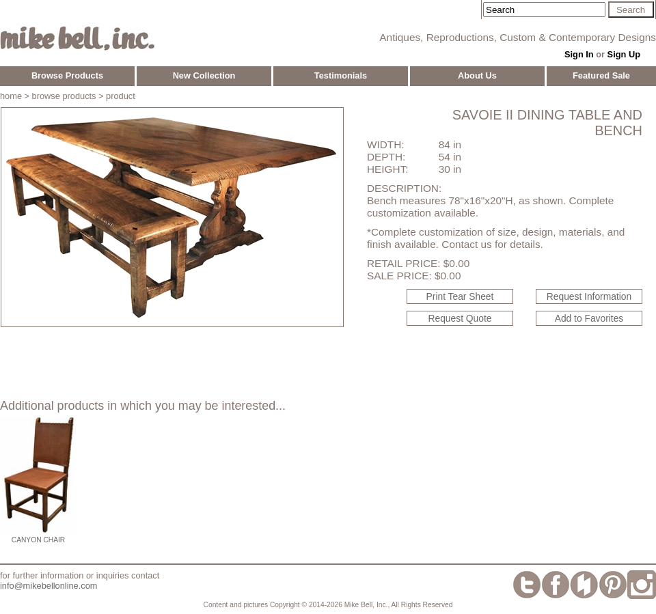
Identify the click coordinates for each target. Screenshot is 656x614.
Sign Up (623, 54)
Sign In (579, 54)
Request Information (589, 296)
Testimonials (340, 75)
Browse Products (67, 75)
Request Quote (460, 318)
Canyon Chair (38, 540)
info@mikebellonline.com (48, 586)
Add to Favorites (589, 318)
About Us (477, 75)
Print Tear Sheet (460, 296)
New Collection (204, 75)
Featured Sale (601, 75)
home (11, 96)
